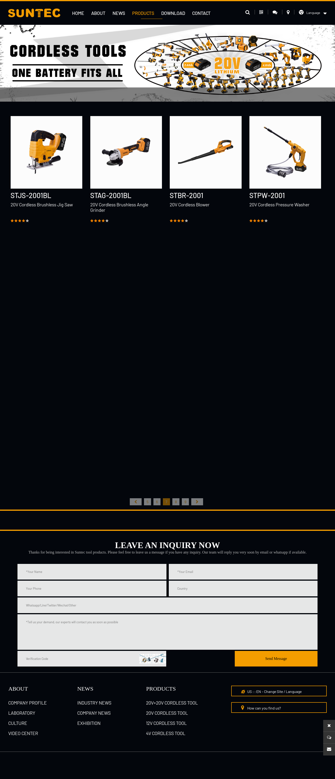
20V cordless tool (167, 713)
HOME (78, 13)
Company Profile (27, 702)
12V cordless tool (92, 94)
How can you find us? (261, 707)
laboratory (21, 713)
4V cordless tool (165, 733)
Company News (94, 713)
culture (17, 723)
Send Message (276, 659)
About (98, 13)
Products (143, 13)
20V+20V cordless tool (172, 702)
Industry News (94, 702)
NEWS (85, 689)
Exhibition (88, 723)
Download (173, 13)
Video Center (23, 733)
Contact (201, 13)
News (119, 13)
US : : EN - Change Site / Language (271, 691)
